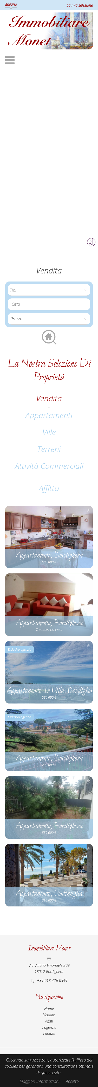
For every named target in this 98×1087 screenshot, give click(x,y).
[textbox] (50, 304)
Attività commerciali (49, 466)
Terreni (49, 449)
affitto (49, 488)
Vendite (49, 1014)
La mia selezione (80, 5)
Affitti (49, 1021)
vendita (49, 398)
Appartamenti (49, 415)
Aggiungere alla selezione (88, 510)
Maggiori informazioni (39, 1081)
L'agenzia (49, 1027)
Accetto (72, 1081)
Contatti (49, 1033)
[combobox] (49, 304)
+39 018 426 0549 (52, 980)
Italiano (11, 4)
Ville (49, 432)
